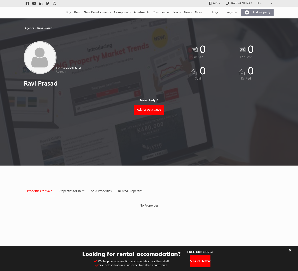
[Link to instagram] (54, 3)
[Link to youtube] (34, 3)
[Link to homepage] (42, 12)
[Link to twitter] (47, 3)
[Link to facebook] (27, 3)
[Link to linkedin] (40, 3)
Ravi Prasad (44, 28)
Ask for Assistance (149, 109)
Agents (29, 28)
